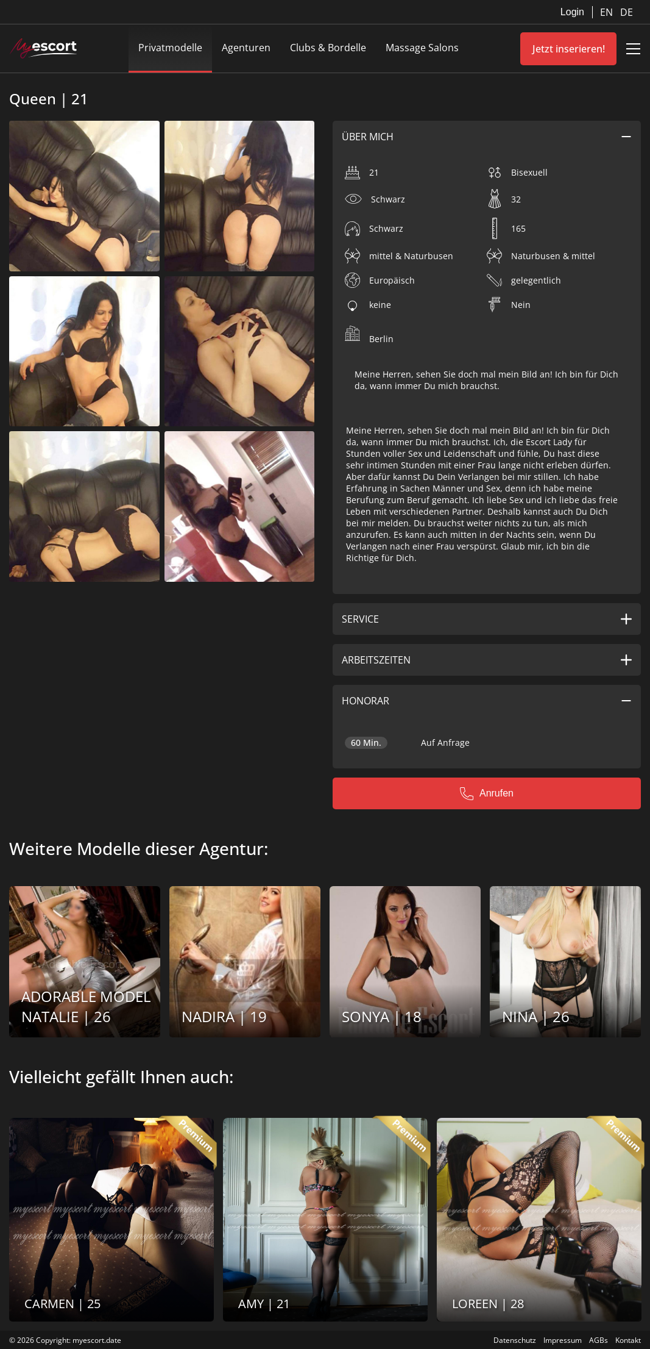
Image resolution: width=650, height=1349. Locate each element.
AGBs (598, 1340)
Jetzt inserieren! (568, 48)
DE (626, 12)
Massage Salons (422, 47)
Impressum (562, 1340)
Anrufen (487, 793)
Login (572, 12)
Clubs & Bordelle (328, 47)
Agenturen (246, 47)
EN (607, 12)
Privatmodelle (170, 47)
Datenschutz (514, 1340)
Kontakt (628, 1340)
